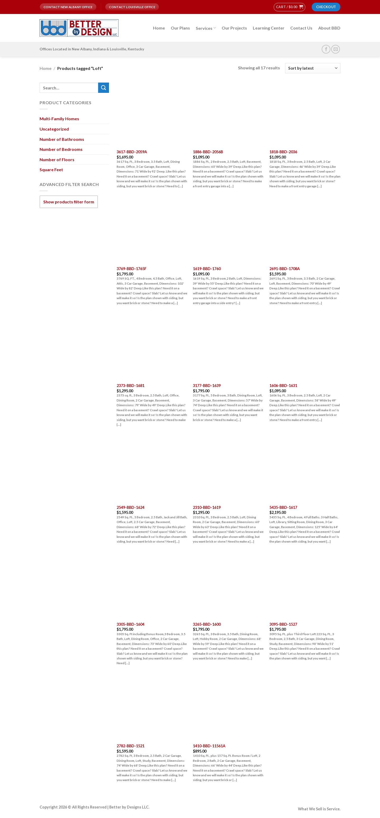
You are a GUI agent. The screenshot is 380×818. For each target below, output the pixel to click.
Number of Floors (57, 159)
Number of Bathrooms (62, 138)
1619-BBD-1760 (207, 268)
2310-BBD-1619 (207, 507)
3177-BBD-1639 (207, 385)
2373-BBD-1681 (130, 385)
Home (159, 27)
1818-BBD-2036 (283, 152)
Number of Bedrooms (61, 149)
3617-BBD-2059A (132, 152)
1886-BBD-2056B (208, 152)
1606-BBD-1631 (283, 385)
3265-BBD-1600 (207, 624)
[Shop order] (312, 68)
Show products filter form (68, 201)
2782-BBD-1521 (130, 746)
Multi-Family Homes (59, 118)
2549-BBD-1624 (130, 507)
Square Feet (51, 169)
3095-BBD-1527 (283, 624)
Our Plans (180, 27)
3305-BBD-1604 (130, 624)
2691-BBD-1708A (284, 268)
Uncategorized (54, 128)
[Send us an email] (335, 49)
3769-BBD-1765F (131, 268)
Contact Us (301, 27)
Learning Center (268, 27)
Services (206, 27)
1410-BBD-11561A (209, 746)
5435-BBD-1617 (283, 507)
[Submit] (103, 88)
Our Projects (234, 27)
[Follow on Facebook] (326, 49)
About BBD (329, 27)
